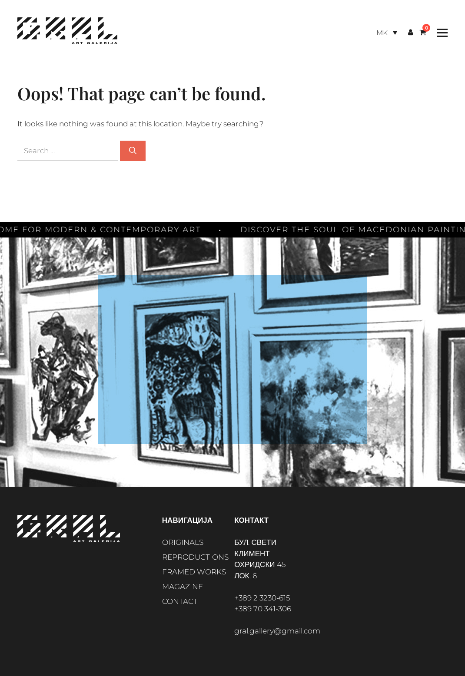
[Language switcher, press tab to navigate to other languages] (387, 33)
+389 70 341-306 (262, 608)
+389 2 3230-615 (262, 598)
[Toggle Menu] (440, 32)
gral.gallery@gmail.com (277, 631)
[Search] (133, 151)
